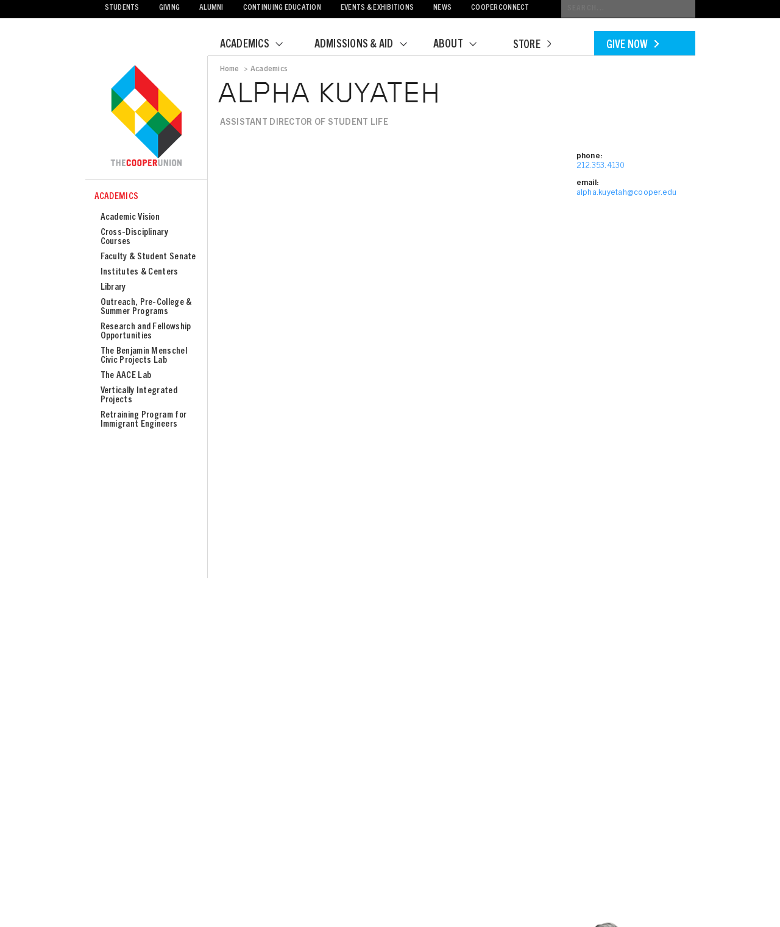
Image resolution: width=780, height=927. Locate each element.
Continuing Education (282, 8)
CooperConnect (500, 8)
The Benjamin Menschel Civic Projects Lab (144, 356)
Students (122, 8)
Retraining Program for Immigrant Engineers (144, 420)
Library (113, 287)
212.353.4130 (600, 166)
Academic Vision (130, 217)
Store (532, 45)
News (442, 8)
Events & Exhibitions (377, 8)
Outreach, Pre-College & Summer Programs (146, 307)
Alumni (211, 8)
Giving (169, 8)
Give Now (632, 45)
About (462, 45)
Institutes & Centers (140, 272)
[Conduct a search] (628, 9)
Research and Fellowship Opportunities (146, 332)
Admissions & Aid (368, 45)
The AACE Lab (126, 375)
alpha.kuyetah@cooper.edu (626, 193)
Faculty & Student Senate (148, 257)
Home (229, 69)
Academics (259, 45)
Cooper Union (146, 117)
